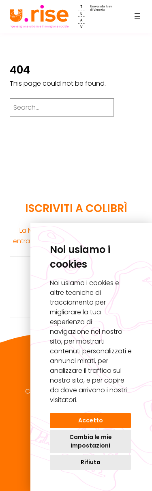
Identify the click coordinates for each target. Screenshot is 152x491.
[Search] (130, 107)
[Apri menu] (137, 16)
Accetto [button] (90, 420)
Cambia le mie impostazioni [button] (90, 441)
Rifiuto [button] (91, 462)
